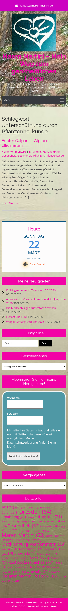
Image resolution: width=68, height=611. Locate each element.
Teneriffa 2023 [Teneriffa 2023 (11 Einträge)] (40, 567)
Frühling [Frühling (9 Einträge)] (25, 521)
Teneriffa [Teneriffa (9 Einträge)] (23, 567)
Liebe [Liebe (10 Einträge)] (23, 531)
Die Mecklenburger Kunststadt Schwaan (31, 308)
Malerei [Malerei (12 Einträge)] (48, 531)
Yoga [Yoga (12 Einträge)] (54, 571)
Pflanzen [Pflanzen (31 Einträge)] (22, 553)
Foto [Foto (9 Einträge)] (30, 517)
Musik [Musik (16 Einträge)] (47, 549)
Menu (7, 100)
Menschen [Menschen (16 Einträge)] (29, 549)
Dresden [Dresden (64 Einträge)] (35, 511)
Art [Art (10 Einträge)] (26, 507)
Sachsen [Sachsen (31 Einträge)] (43, 562)
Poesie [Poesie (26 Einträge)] (39, 557)
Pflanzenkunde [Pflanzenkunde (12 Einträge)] (46, 554)
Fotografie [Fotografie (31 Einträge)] (48, 516)
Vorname (13, 398)
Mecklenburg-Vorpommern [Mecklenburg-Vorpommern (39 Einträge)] (33, 544)
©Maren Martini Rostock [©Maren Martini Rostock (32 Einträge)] (29, 576)
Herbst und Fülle (16, 317)
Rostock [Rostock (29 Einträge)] (19, 562)
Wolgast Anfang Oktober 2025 (25, 321)
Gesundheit (24, 155)
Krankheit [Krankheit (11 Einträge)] (57, 526)
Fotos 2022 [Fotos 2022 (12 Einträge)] (10, 521)
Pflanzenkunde (55, 155)
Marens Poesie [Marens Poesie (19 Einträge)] (31, 540)
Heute (34, 229)
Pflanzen (38, 155)
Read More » (10, 203)
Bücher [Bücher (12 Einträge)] (48, 507)
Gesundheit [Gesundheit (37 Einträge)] (23, 526)
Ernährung (35, 151)
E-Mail (12, 414)
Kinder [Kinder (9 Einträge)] (45, 526)
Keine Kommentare (14, 151)
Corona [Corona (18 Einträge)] (10, 512)
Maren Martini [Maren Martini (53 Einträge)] (23, 535)
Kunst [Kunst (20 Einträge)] (9, 530)
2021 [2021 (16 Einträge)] (8, 507)
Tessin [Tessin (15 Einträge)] (18, 571)
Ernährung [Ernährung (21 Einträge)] (14, 516)
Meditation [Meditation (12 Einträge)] (10, 549)
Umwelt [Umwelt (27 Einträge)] (37, 571)
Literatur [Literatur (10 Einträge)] (34, 531)
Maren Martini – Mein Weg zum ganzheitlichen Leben (34, 67)
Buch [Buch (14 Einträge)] (36, 507)
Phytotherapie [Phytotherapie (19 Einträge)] (15, 558)
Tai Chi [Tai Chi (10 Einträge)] (11, 567)
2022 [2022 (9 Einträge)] (18, 507)
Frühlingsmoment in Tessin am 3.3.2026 (31, 290)
